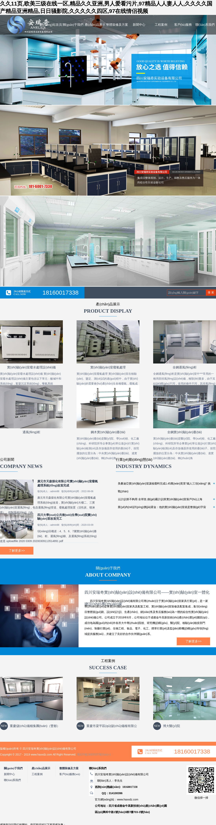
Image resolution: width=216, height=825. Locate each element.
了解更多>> (17, 550)
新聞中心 (139, 24)
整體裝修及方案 (117, 24)
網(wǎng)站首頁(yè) (51, 34)
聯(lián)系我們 (205, 24)
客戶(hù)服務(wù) (183, 34)
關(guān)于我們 (73, 24)
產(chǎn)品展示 (95, 24)
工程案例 (161, 24)
